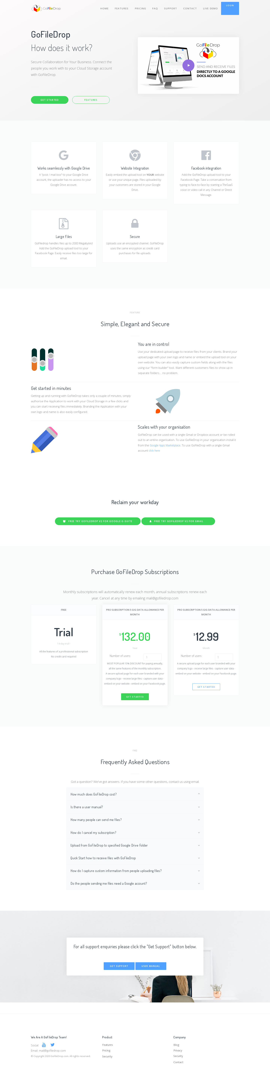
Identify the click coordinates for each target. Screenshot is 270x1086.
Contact (189, 7)
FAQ (154, 7)
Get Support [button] (119, 975)
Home (102, 7)
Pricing (139, 7)
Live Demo (210, 7)
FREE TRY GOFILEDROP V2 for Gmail (179, 524)
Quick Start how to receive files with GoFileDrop (104, 866)
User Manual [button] (151, 975)
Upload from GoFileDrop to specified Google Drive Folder (111, 853)
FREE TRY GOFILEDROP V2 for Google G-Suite (96, 524)
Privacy (178, 1050)
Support (170, 7)
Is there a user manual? (87, 813)
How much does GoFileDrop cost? (94, 800)
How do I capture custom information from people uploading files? (118, 879)
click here (155, 454)
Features (120, 7)
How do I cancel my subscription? (94, 840)
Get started (135, 703)
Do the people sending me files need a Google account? (110, 892)
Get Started (49, 99)
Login (230, 5)
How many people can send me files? (97, 827)
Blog (176, 1044)
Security (107, 1056)
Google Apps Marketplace (166, 448)
